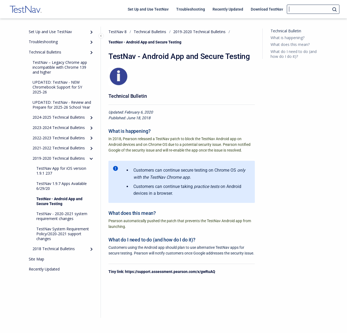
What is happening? (287, 37)
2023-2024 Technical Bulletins (59, 127)
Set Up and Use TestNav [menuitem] (148, 9)
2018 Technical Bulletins (54, 248)
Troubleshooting (43, 41)
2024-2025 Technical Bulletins (59, 117)
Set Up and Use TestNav (50, 31)
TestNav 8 (117, 31)
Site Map (36, 259)
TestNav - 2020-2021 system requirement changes (61, 216)
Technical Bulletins (45, 52)
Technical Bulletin (286, 30)
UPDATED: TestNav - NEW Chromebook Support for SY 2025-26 (57, 87)
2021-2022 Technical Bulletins (59, 147)
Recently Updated (44, 269)
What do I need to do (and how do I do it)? (294, 54)
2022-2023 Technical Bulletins (59, 137)
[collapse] (91, 158)
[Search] (313, 9)
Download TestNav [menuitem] (267, 9)
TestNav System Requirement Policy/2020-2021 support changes (62, 233)
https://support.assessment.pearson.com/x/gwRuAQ (170, 271)
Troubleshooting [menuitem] (190, 9)
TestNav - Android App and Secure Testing (59, 201)
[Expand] (91, 32)
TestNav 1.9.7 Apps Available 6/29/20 (61, 186)
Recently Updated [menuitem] (228, 9)
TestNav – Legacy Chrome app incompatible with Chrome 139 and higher (60, 67)
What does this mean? (290, 44)
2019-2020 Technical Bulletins (59, 158)
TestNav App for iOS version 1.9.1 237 (61, 171)
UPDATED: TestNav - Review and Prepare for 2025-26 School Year (62, 105)
